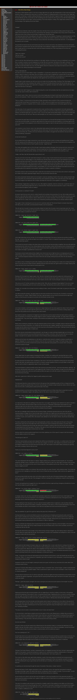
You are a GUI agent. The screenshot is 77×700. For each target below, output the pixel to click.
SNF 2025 (3, 66)
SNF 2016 (3, 57)
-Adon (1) (4, 18)
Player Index (4, 68)
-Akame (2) (5, 22)
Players (3, 15)
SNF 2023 (3, 65)
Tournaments (4, 67)
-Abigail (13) (5, 17)
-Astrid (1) (5, 37)
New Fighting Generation (6, 12)
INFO (33, 6)
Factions (3, 9)
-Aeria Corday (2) (6, 19)
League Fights (4, 11)
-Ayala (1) (4, 44)
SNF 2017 (3, 58)
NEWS (31, 6)
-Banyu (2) (5, 49)
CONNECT (46, 6)
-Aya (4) (4, 42)
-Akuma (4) (5, 23)
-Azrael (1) (5, 47)
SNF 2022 (3, 64)
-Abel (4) (4, 16)
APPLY (36, 6)
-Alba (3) (4, 25)
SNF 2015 (3, 56)
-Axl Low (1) (5, 40)
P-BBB (3, 13)
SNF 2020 (3, 61)
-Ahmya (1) (5, 20)
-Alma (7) (4, 27)
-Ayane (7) (5, 46)
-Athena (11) (5, 38)
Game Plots (4, 10)
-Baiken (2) (5, 48)
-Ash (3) (4, 36)
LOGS (42, 6)
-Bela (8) (4, 51)
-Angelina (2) (5, 32)
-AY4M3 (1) (5, 41)
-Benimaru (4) (5, 52)
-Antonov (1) (5, 33)
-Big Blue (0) (5, 53)
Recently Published (5, 70)
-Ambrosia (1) (5, 29)
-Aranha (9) (5, 34)
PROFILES (39, 6)
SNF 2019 (3, 60)
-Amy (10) (4, 30)
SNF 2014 (3, 54)
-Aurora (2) (5, 39)
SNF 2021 (3, 63)
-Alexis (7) (5, 26)
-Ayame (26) (5, 45)
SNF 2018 (3, 59)
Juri (16, 10)
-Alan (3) (4, 24)
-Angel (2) (4, 31)
